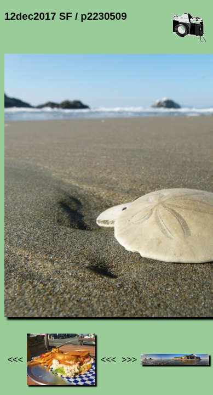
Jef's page (24, 293)
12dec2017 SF (114, 293)
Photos (65, 293)
